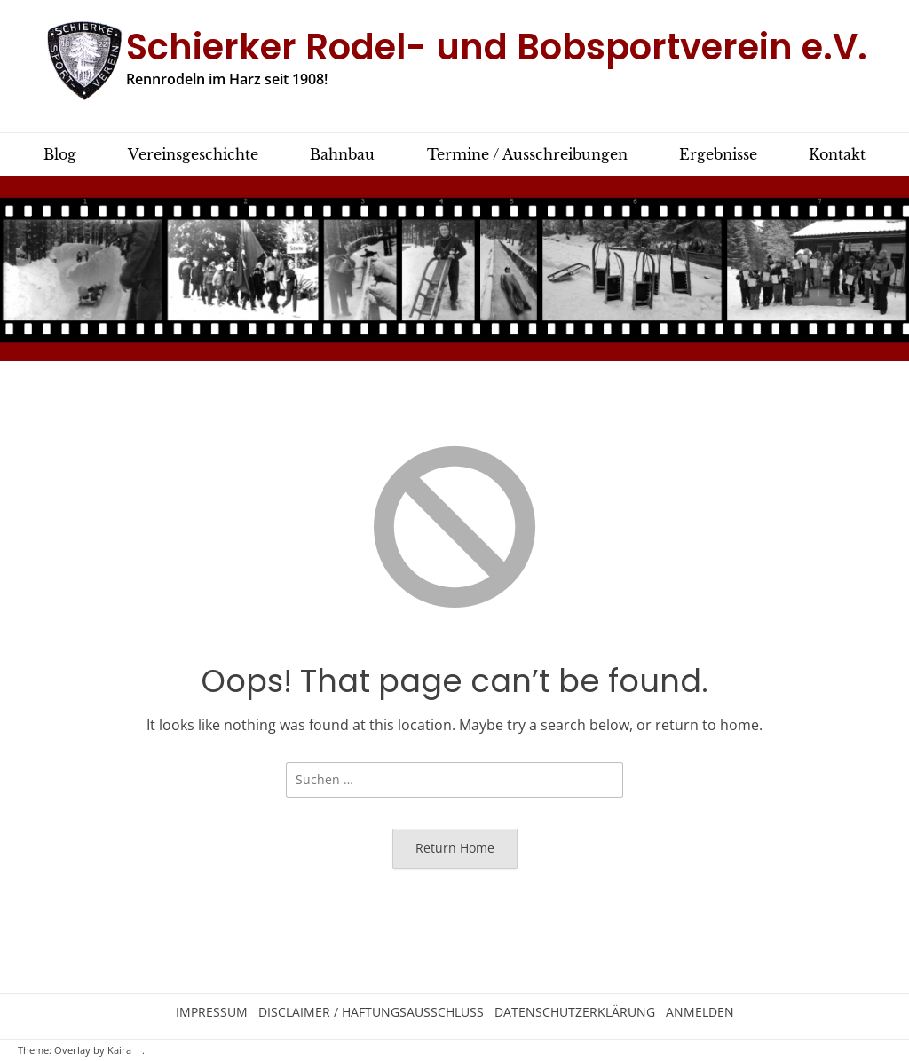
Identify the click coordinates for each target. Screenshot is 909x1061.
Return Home (454, 847)
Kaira (119, 1050)
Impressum (212, 1012)
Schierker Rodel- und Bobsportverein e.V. (496, 47)
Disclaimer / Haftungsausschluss (371, 1012)
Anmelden (700, 1012)
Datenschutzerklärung (574, 1012)
